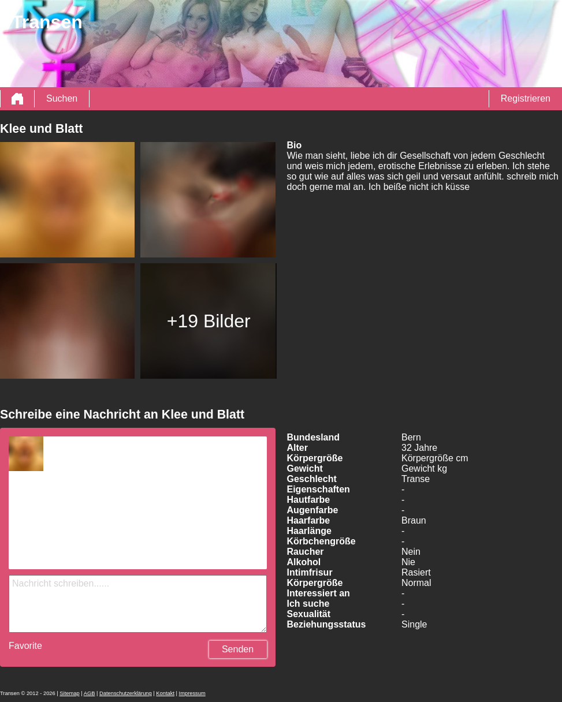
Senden (238, 649)
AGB (89, 693)
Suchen (61, 98)
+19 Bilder (209, 321)
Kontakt (165, 693)
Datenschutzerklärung (125, 693)
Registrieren (525, 98)
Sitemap (69, 693)
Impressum (192, 693)
